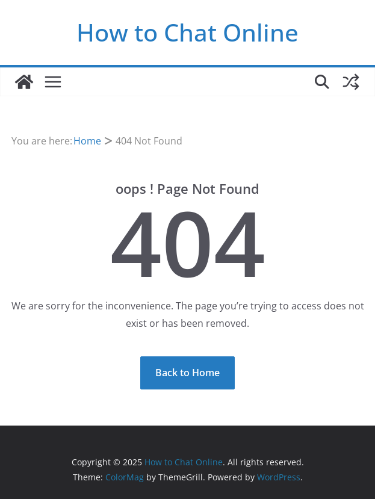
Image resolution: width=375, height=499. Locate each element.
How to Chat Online (187, 32)
